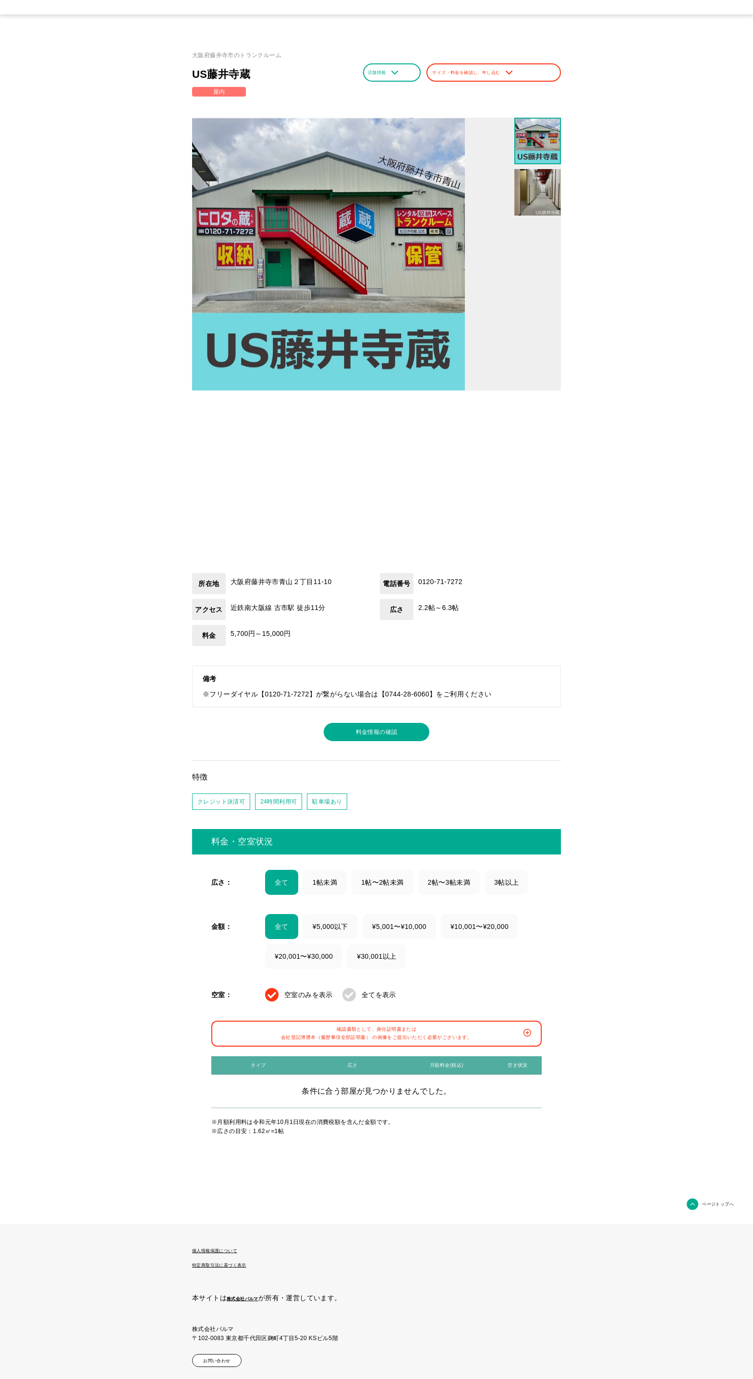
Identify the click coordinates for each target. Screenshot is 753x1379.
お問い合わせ (229, 1356)
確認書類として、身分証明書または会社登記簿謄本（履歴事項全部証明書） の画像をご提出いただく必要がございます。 (378, 1042)
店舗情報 (390, 72)
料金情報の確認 (377, 733)
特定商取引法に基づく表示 (233, 1263)
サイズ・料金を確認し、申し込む (493, 72)
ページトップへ (709, 1204)
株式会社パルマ (251, 1296)
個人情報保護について (226, 1250)
